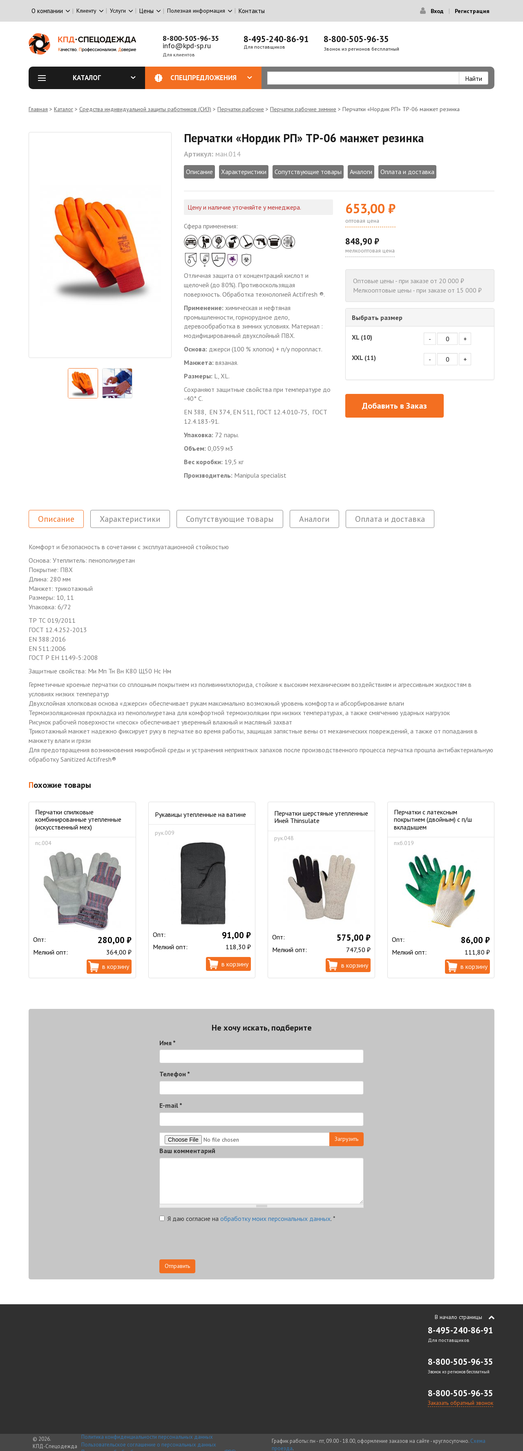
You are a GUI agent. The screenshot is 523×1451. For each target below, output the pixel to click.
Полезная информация (196, 10)
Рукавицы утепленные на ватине (200, 814)
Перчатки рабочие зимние (303, 109)
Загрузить (346, 1138)
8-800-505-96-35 (191, 38)
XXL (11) (364, 357)
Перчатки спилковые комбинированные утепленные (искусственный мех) (78, 819)
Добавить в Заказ (394, 405)
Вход (437, 11)
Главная (38, 109)
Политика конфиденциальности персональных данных (147, 1436)
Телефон (174, 1074)
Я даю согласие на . (247, 1218)
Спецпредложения (211, 77)
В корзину (115, 966)
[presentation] (221, 1243)
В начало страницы (458, 1317)
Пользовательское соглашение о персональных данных (148, 1444)
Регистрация (472, 11)
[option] (100, 245)
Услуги (118, 10)
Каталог (104, 77)
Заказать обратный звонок (460, 1402)
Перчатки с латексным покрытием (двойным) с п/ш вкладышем (433, 819)
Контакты (252, 11)
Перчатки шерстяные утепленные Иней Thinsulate (321, 817)
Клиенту (86, 10)
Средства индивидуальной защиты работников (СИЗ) (145, 109)
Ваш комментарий (187, 1151)
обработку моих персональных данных (275, 1218)
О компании (47, 11)
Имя (167, 1043)
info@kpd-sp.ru (187, 45)
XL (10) (362, 337)
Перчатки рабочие (240, 109)
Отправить (177, 1266)
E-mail (170, 1105)
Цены (146, 11)
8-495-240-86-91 (276, 39)
